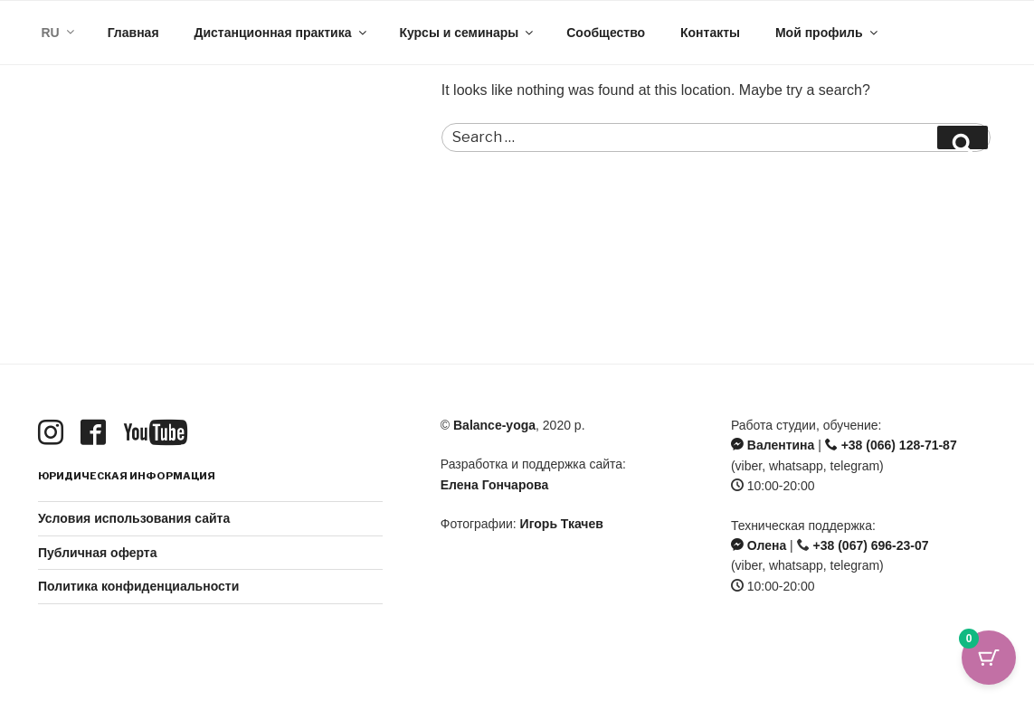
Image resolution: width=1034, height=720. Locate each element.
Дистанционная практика (281, 32)
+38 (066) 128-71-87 (891, 445)
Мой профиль (827, 32)
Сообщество (605, 32)
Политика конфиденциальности (138, 586)
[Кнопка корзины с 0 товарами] (989, 675)
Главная (133, 32)
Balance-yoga (494, 425)
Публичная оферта (97, 552)
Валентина (772, 445)
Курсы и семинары (467, 32)
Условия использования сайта (134, 518)
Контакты (710, 32)
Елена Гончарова (494, 485)
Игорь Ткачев (561, 523)
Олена (758, 545)
